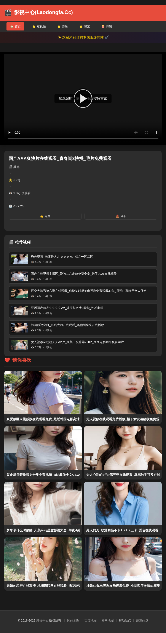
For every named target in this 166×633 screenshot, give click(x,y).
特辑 (106, 26)
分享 (121, 216)
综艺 (84, 26)
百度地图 (91, 620)
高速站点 (142, 620)
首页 (15, 26)
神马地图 (108, 620)
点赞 (45, 216)
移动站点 (125, 620)
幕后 (62, 26)
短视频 (39, 26)
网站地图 (73, 620)
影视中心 (42, 620)
